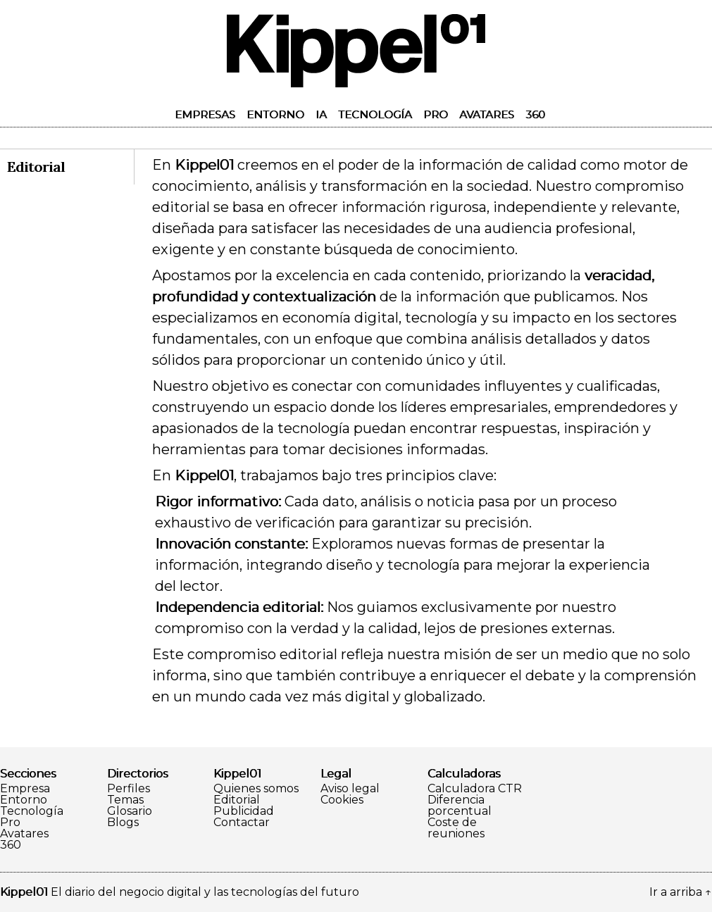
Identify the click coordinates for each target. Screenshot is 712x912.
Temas (125, 800)
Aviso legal (350, 788)
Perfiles (128, 788)
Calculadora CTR (474, 788)
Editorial (236, 800)
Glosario (129, 811)
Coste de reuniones (456, 828)
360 (535, 114)
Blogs (123, 822)
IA (321, 114)
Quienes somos (256, 788)
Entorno (275, 114)
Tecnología (375, 114)
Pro (435, 114)
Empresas (205, 114)
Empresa (25, 788)
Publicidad (243, 811)
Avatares (486, 114)
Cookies (341, 800)
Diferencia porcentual (459, 805)
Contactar (241, 822)
